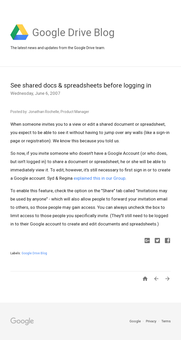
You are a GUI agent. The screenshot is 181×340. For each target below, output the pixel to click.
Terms (166, 321)
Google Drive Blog (34, 253)
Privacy (151, 321)
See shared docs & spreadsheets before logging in (80, 85)
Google (135, 321)
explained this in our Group (99, 178)
